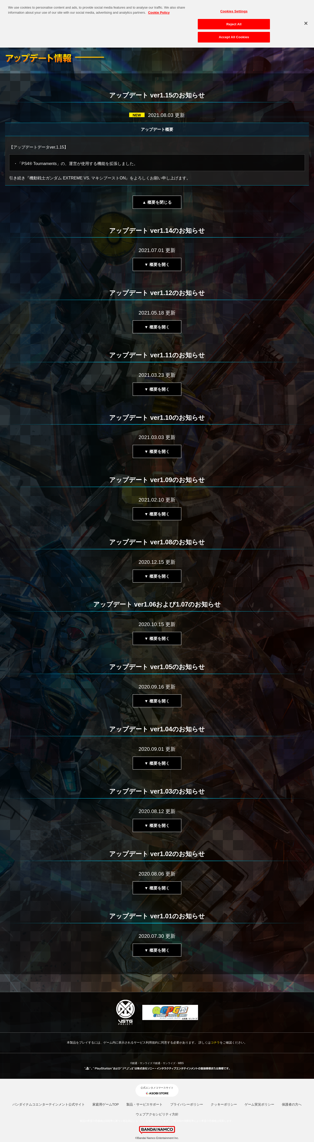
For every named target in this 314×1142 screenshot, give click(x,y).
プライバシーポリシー (186, 1104)
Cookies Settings (234, 8)
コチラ (215, 1042)
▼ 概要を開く (157, 264)
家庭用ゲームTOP (105, 1104)
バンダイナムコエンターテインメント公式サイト (48, 1104)
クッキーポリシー (224, 1104)
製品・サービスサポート (144, 1104)
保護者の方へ (292, 1104)
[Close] (305, 19)
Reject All (234, 20)
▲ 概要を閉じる (157, 202)
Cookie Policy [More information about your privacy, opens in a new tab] (159, 9)
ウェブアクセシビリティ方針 (157, 1114)
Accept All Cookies (234, 33)
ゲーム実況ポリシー (259, 1104)
